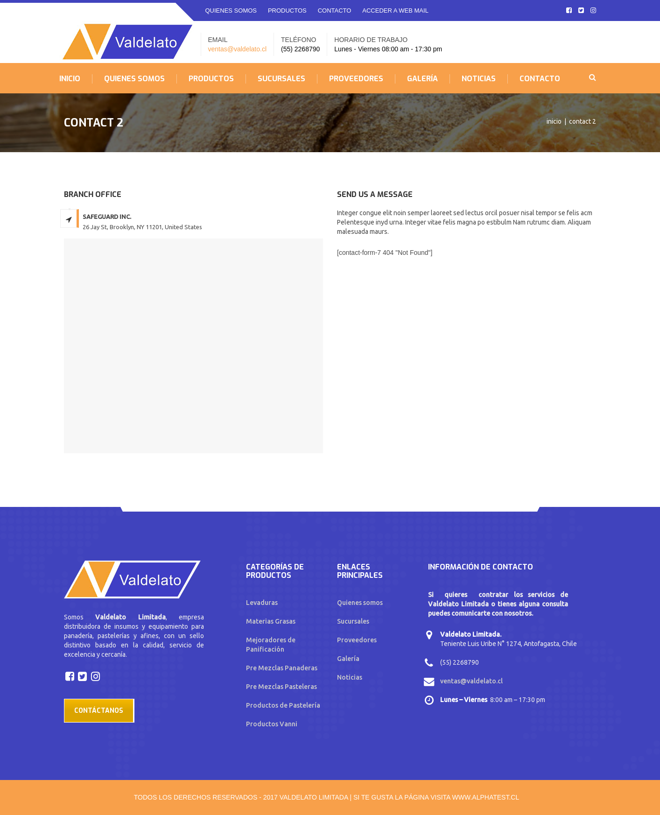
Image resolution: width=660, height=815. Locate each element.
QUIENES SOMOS (231, 10)
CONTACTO (334, 10)
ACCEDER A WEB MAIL (395, 10)
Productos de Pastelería (283, 705)
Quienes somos (360, 602)
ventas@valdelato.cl (237, 49)
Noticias (349, 677)
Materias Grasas (270, 621)
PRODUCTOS (287, 10)
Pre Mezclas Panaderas (281, 668)
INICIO (69, 79)
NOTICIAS (479, 79)
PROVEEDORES (356, 79)
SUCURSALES (281, 79)
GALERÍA (422, 79)
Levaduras (262, 602)
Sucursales (353, 621)
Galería (348, 658)
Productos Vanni (271, 724)
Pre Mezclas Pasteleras (281, 686)
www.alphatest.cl (486, 797)
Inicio (554, 121)
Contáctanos (98, 710)
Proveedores (357, 640)
